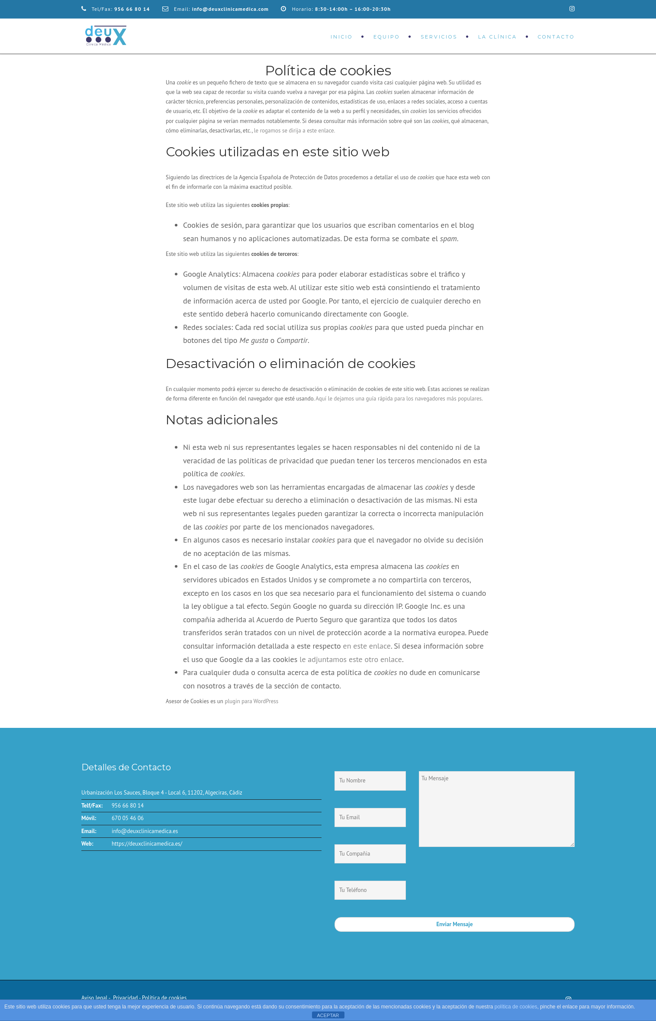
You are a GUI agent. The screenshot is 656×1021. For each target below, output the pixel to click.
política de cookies (516, 1007)
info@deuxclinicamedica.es (145, 831)
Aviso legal (94, 998)
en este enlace (366, 646)
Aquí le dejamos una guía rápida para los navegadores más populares (398, 398)
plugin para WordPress (251, 701)
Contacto (556, 37)
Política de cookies (164, 998)
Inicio (342, 37)
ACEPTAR (328, 1015)
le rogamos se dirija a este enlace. (294, 130)
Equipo (386, 37)
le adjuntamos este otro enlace (350, 659)
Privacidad (125, 998)
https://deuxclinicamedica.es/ (147, 843)
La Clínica (497, 37)
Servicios (439, 37)
